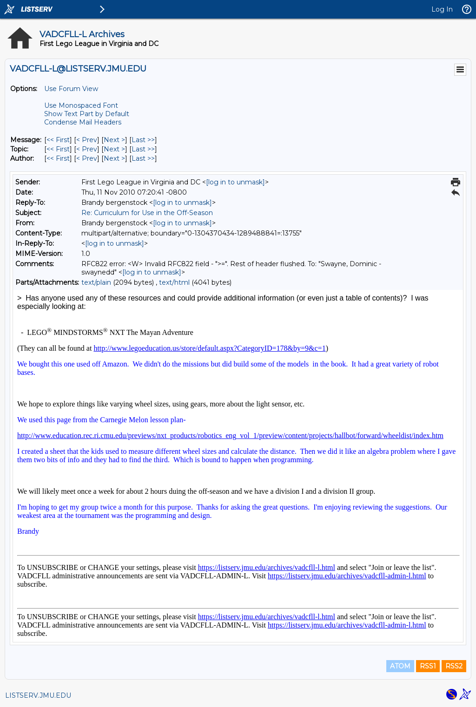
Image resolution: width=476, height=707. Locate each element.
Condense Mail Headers (82, 122)
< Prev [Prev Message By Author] (86, 158)
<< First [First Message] (58, 140)
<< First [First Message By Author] (58, 158)
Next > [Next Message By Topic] (114, 149)
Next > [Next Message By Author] (114, 158)
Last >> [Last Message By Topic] (143, 149)
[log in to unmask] (235, 182)
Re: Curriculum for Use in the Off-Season (147, 213)
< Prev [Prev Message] (86, 140)
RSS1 (428, 666)
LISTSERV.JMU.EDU (38, 695)
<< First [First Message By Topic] (58, 149)
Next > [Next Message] (114, 140)
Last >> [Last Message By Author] (143, 158)
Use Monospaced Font (81, 105)
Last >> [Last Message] (143, 140)
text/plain (96, 282)
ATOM (400, 666)
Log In (442, 9)
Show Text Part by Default (86, 114)
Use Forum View (71, 89)
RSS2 (454, 666)
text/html (174, 282)
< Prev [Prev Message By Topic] (86, 149)
